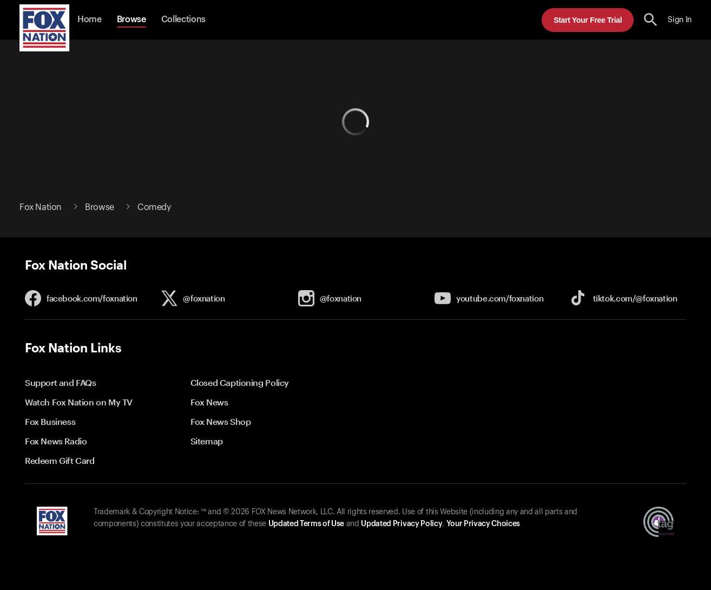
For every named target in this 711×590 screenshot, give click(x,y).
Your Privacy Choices (483, 524)
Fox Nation (40, 207)
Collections (183, 19)
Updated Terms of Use (306, 524)
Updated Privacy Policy (401, 524)
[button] (651, 20)
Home (89, 19)
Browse (131, 19)
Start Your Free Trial (588, 20)
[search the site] (651, 20)
